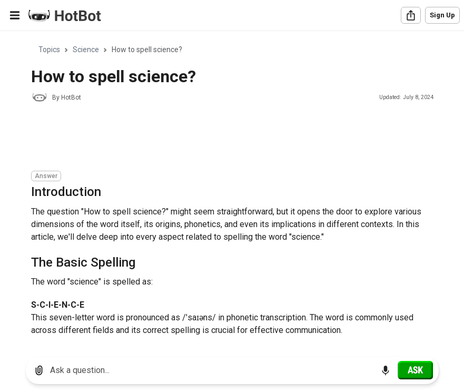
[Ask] (415, 370)
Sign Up (442, 15)
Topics (49, 49)
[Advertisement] (222, 138)
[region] (232, 190)
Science (86, 49)
